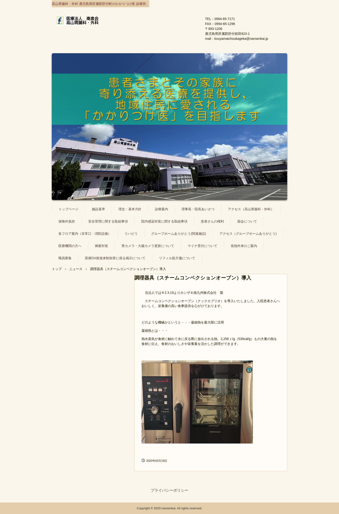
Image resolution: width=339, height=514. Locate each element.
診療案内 (161, 209)
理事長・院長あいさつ (198, 209)
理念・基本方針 (129, 209)
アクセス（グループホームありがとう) (248, 233)
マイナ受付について (202, 246)
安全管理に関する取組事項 (108, 221)
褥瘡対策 (101, 246)
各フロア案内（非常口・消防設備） (84, 233)
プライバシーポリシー (169, 490)
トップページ (68, 209)
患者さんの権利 (212, 221)
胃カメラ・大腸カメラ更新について (147, 246)
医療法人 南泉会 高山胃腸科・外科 (117, 24)
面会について (247, 221)
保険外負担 (66, 221)
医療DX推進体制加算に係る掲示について (115, 258)
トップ (57, 269)
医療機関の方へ (69, 246)
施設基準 (98, 209)
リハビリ (131, 233)
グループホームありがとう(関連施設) (178, 233)
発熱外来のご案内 (244, 246)
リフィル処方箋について (177, 258)
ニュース (75, 269)
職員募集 (65, 258)
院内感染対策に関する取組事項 (164, 221)
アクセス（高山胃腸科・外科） (251, 209)
